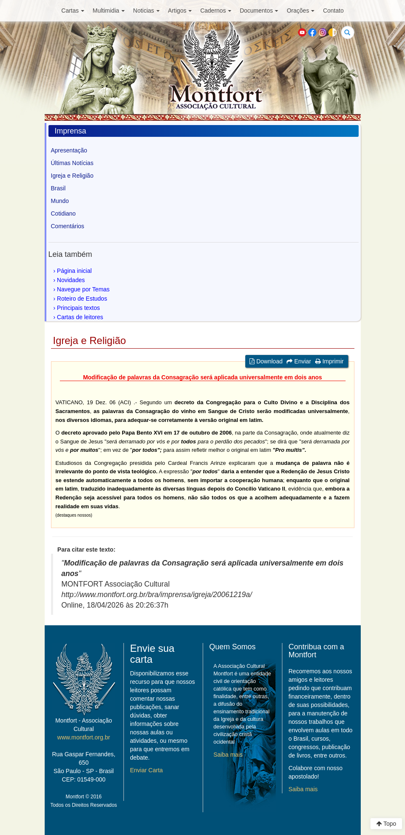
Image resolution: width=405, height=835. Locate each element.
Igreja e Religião (72, 175)
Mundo (60, 200)
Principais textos (78, 307)
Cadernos (215, 10)
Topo (386, 823)
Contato (333, 10)
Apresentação (69, 150)
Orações (300, 10)
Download (265, 361)
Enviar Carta (146, 770)
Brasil (58, 188)
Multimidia (109, 10)
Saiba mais (228, 754)
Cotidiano (63, 213)
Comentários (67, 226)
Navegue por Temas (83, 289)
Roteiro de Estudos (82, 298)
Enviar (299, 361)
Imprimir (329, 361)
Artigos (180, 10)
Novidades (71, 280)
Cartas (73, 10)
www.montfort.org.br (83, 737)
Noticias (146, 10)
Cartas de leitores (80, 317)
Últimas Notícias (72, 163)
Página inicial (74, 270)
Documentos (259, 10)
